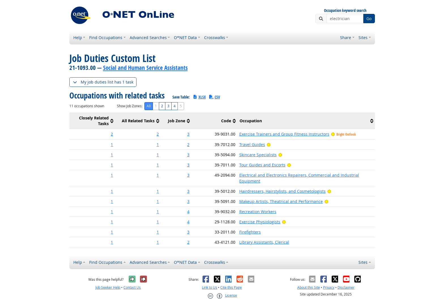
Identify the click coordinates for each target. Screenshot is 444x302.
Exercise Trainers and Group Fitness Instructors (284, 134)
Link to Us (209, 287)
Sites (363, 37)
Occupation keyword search (345, 10)
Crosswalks (214, 37)
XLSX (199, 97)
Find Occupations (105, 37)
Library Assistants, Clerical (264, 242)
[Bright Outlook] (268, 144)
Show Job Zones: (129, 106)
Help (77, 37)
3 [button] (188, 134)
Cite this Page (231, 287)
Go (369, 18)
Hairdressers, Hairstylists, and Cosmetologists (282, 191)
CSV (214, 97)
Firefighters (250, 232)
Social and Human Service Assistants (145, 68)
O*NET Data (185, 37)
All (149, 106)
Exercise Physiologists (259, 221)
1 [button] (112, 144)
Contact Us (132, 287)
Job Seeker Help (107, 287)
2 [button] (112, 134)
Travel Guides (252, 144)
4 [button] (188, 211)
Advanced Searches (148, 37)
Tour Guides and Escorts (262, 165)
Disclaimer (346, 287)
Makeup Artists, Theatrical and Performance (281, 201)
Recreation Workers (257, 211)
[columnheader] (92, 121)
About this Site (308, 287)
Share (345, 37)
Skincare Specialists (258, 154)
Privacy (328, 287)
